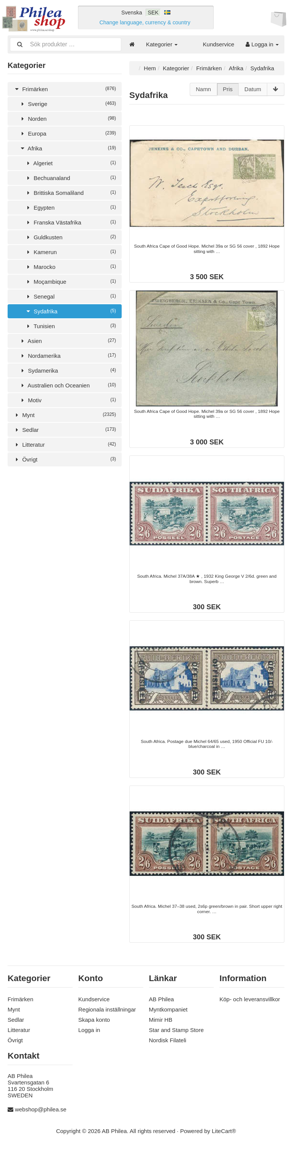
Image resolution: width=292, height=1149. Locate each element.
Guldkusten (70, 237)
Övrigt (64, 459)
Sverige (67, 103)
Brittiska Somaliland (70, 192)
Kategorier (162, 44)
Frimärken (64, 88)
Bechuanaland (70, 177)
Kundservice (219, 44)
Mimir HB (161, 1019)
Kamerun (70, 251)
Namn (203, 89)
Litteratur (64, 444)
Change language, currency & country (144, 22)
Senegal (70, 296)
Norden (67, 118)
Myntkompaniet (168, 1009)
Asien (67, 340)
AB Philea (161, 999)
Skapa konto (94, 1019)
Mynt (64, 414)
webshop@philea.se (40, 1109)
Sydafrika (70, 311)
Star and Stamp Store (176, 1029)
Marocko (70, 266)
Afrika (67, 148)
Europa (67, 133)
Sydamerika (67, 370)
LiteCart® (224, 1130)
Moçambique (70, 281)
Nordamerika (67, 355)
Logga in (262, 44)
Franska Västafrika (70, 222)
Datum (252, 89)
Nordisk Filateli (167, 1040)
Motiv (67, 400)
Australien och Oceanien (67, 385)
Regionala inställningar (107, 1009)
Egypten (70, 207)
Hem (150, 68)
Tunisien (70, 325)
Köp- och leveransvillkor (249, 999)
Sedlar (64, 429)
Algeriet (70, 163)
